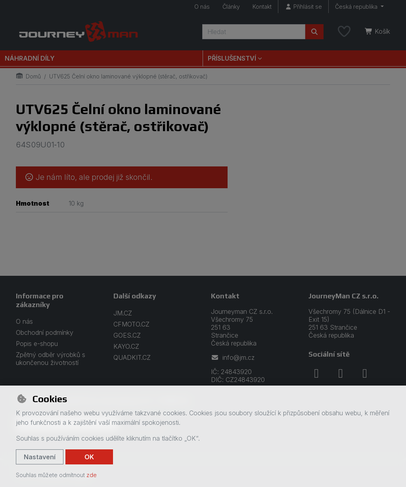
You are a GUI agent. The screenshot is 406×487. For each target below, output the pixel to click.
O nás (202, 6)
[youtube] (365, 373)
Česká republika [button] (357, 6)
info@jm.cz (233, 357)
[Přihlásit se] (303, 6)
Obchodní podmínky (44, 332)
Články (231, 6)
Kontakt (262, 6)
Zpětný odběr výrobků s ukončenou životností (50, 359)
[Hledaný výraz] (253, 31)
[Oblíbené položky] (344, 32)
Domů (28, 76)
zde (91, 475)
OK (89, 457)
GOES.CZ (127, 335)
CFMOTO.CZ (131, 324)
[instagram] (341, 373)
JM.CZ (122, 313)
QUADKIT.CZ (132, 357)
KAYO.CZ (126, 346)
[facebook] (316, 373)
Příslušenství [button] (232, 58)
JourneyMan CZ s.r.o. (343, 296)
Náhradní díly (30, 58)
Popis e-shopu (37, 344)
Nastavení (40, 457)
